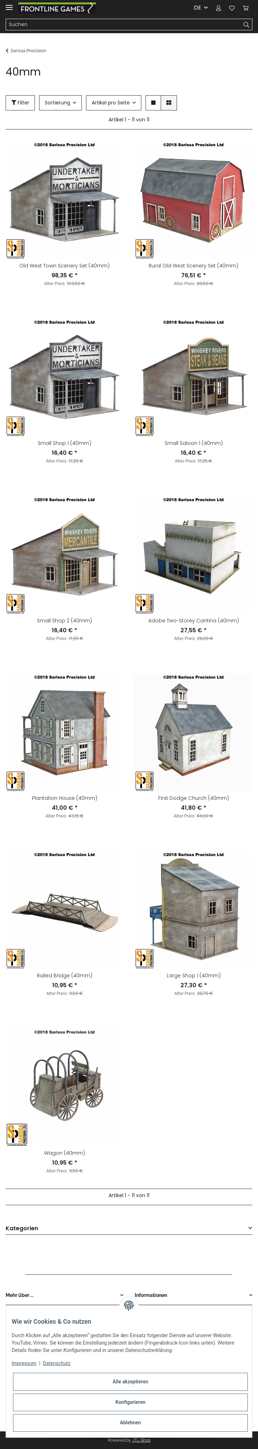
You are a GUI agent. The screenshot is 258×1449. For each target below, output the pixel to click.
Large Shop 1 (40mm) (194, 975)
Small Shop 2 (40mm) (64, 620)
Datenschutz (56, 1363)
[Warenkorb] (245, 8)
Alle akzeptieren (130, 1381)
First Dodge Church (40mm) (193, 798)
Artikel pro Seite (111, 102)
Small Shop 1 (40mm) (64, 443)
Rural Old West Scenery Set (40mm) (193, 265)
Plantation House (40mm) (64, 798)
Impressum (24, 1363)
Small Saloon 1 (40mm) (194, 443)
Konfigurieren (130, 1402)
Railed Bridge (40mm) (64, 975)
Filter (20, 102)
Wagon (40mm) (64, 1153)
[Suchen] (123, 25)
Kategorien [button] (22, 1228)
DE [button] (197, 8)
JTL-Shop (141, 1440)
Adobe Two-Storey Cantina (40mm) (193, 620)
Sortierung (57, 102)
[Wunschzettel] (232, 8)
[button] (218, 8)
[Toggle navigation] (9, 4)
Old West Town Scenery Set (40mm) (64, 265)
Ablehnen (130, 1422)
